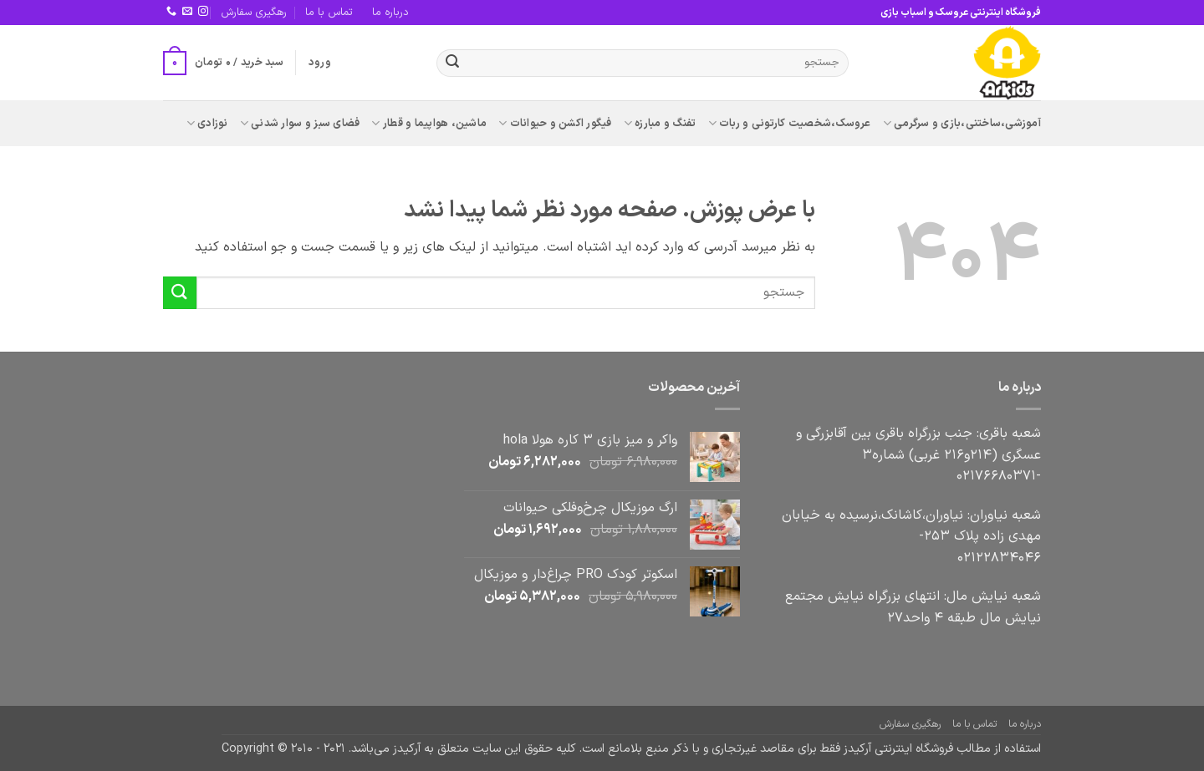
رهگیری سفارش (254, 12)
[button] (320, 62)
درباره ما (390, 12)
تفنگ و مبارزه (660, 123)
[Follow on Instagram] (203, 12)
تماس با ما (329, 12)
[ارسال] (452, 63)
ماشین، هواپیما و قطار (429, 123)
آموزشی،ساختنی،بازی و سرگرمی (962, 123)
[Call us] (171, 12)
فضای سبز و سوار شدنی (300, 123)
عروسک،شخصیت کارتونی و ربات (789, 123)
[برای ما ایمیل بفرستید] (187, 12)
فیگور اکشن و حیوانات (555, 123)
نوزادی (207, 123)
